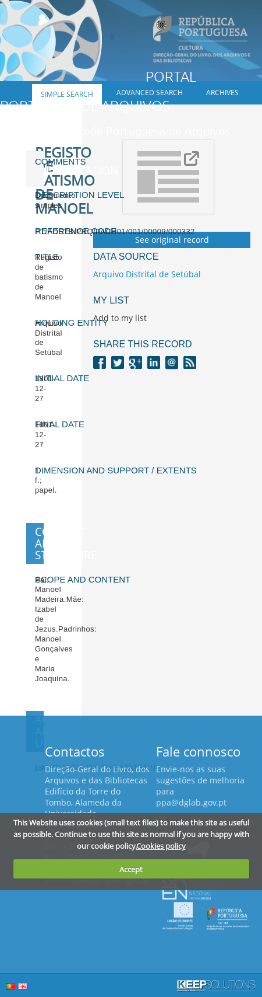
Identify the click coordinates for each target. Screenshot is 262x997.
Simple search (67, 94)
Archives (222, 92)
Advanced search (149, 92)
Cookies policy (161, 846)
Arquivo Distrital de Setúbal (147, 274)
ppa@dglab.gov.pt (191, 802)
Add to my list (120, 317)
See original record (172, 239)
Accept (131, 869)
